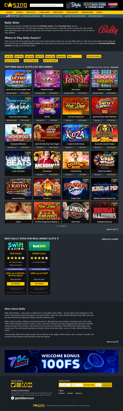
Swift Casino (16, 253)
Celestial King (76, 171)
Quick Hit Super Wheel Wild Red (105, 117)
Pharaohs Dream (47, 89)
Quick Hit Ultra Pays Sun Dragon (47, 144)
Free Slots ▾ (31, 12)
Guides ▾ (99, 12)
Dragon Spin (75, 198)
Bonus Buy (50, 56)
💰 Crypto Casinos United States (75, 16)
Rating (106, 67)
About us (78, 393)
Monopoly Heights (104, 89)
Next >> (64, 226)
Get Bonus (15, 284)
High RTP (39, 56)
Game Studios (58, 12)
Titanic (18, 222)
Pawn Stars (76, 222)
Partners (62, 393)
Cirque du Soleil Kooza (75, 144)
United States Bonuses (95, 16)
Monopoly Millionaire (18, 144)
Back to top (111, 229)
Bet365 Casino (39, 253)
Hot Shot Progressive (76, 117)
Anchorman (47, 171)
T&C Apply (12, 288)
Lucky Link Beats (18, 171)
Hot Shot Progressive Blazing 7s (47, 222)
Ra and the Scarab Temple (104, 144)
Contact (70, 393)
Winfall (47, 117)
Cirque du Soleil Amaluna (18, 117)
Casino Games (44, 12)
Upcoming (29, 56)
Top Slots (8, 56)
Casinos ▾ (19, 12)
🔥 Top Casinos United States (30, 16)
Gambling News (87, 12)
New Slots (19, 56)
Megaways (61, 56)
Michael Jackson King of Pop (104, 198)
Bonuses (9, 12)
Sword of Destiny (18, 198)
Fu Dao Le (47, 198)
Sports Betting (72, 12)
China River (76, 89)
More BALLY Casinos (110, 239)
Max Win (98, 67)
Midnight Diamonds (104, 222)
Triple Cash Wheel (104, 171)
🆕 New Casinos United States (52, 16)
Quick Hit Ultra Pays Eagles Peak (18, 89)
